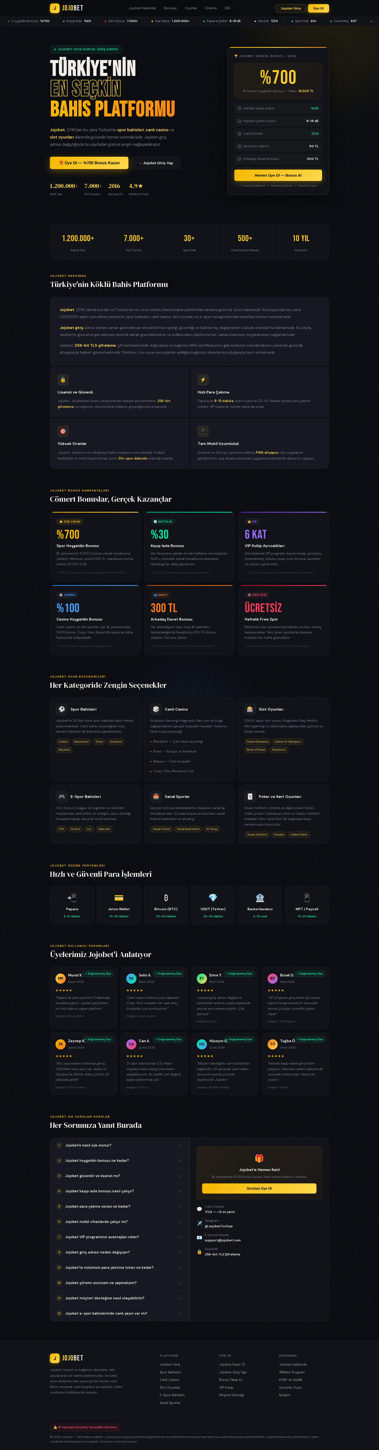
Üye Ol (318, 8)
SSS (227, 8)
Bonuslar (170, 8)
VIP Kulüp (226, 1387)
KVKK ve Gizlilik (290, 1380)
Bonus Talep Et (231, 1380)
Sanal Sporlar (170, 1403)
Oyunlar (191, 8)
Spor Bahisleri (170, 1372)
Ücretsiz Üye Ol (259, 1188)
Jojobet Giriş (291, 8)
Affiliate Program (292, 1372)
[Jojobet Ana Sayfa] (67, 8)
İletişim (284, 1395)
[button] (119, 1145)
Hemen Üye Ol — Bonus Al (278, 175)
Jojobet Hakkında (142, 8)
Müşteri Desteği (231, 1395)
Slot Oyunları (170, 1387)
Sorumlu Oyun (290, 1387)
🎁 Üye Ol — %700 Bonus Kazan (89, 163)
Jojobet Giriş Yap (232, 1372)
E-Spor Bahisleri (172, 1395)
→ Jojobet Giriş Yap (155, 163)
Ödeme (211, 8)
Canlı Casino (169, 1380)
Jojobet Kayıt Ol (232, 1364)
